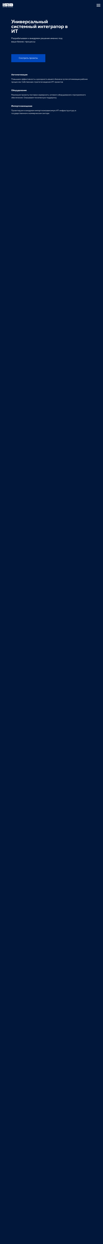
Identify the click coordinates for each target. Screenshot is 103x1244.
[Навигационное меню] (98, 5)
